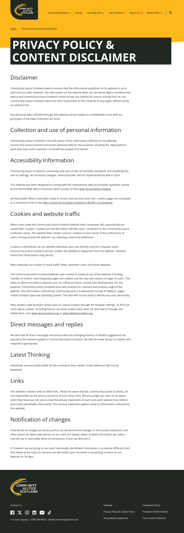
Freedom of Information (155, 511)
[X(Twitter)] (20, 512)
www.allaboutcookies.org (78, 313)
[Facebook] (12, 512)
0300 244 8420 (38, 519)
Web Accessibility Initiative (95, 189)
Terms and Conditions (154, 518)
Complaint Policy (151, 505)
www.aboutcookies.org (45, 313)
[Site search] (170, 13)
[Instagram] (27, 512)
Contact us (16, 505)
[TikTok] (49, 512)
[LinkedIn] (34, 512)
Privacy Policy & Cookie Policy (119, 511)
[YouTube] (42, 512)
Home (13, 28)
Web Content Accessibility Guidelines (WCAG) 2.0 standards (77, 202)
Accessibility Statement (116, 518)
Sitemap (108, 505)
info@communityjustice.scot (63, 519)
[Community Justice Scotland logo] (92, 487)
